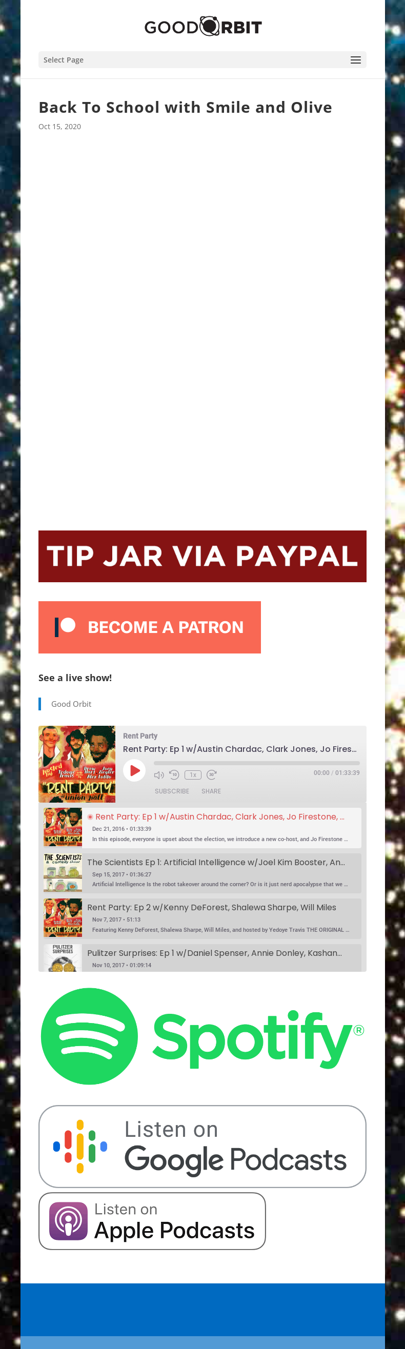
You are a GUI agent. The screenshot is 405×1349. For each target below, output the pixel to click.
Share (211, 791)
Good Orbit (71, 704)
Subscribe (172, 791)
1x (193, 775)
